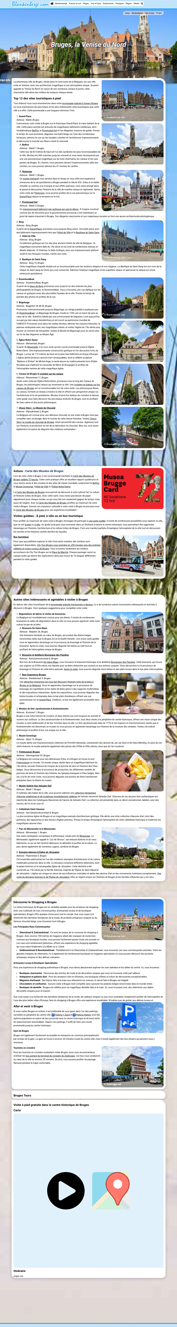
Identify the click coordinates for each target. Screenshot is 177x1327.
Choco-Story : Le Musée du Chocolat (37, 408)
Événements (108, 3)
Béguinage (32, 347)
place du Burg (36, 286)
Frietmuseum (23, 762)
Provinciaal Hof (49, 130)
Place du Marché (60, 552)
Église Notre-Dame (61, 486)
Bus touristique (21, 537)
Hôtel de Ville (64, 232)
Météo (136, 3)
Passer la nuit (75, 3)
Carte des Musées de (30, 492)
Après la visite (71, 669)
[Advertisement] (89, 458)
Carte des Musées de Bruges (44, 471)
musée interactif (31, 178)
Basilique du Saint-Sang (87, 232)
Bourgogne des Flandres (123, 662)
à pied (28, 524)
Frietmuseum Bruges (29, 752)
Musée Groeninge (24, 486)
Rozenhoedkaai (27, 313)
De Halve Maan (50, 662)
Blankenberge (61, 3)
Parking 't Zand (61, 1015)
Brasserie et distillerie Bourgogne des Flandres (45, 655)
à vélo (37, 524)
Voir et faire (96, 3)
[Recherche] (142, 3)
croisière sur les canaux (51, 374)
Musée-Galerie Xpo (35, 786)
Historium (27, 171)
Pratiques (119, 3)
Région (129, 3)
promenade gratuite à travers (80, 103)
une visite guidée (97, 521)
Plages (86, 3)
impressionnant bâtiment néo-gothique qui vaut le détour (50, 209)
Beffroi (35, 130)
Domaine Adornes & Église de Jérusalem (39, 852)
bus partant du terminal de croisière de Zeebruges (50, 1056)
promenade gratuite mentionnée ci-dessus (72, 604)
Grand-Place (25, 196)
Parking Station (82, 1015)
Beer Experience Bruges (34, 675)
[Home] (52, 3)
